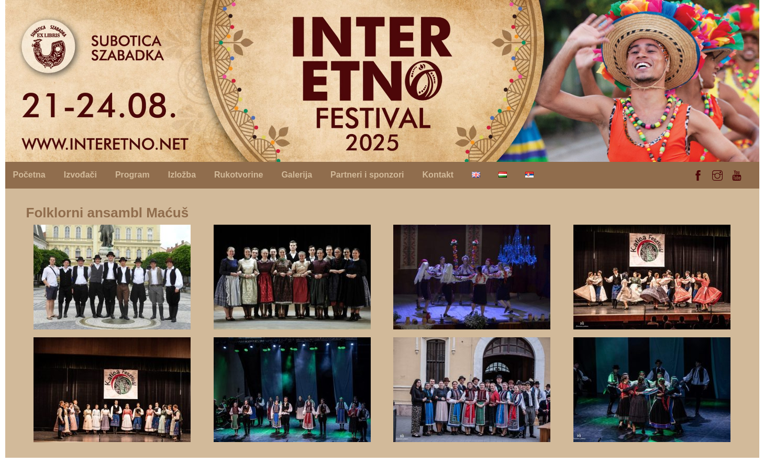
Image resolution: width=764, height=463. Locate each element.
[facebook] (698, 174)
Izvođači (80, 174)
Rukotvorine (238, 174)
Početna (29, 174)
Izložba (182, 174)
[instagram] (717, 174)
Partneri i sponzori (367, 174)
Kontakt (438, 174)
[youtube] (736, 174)
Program (132, 174)
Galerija (296, 174)
